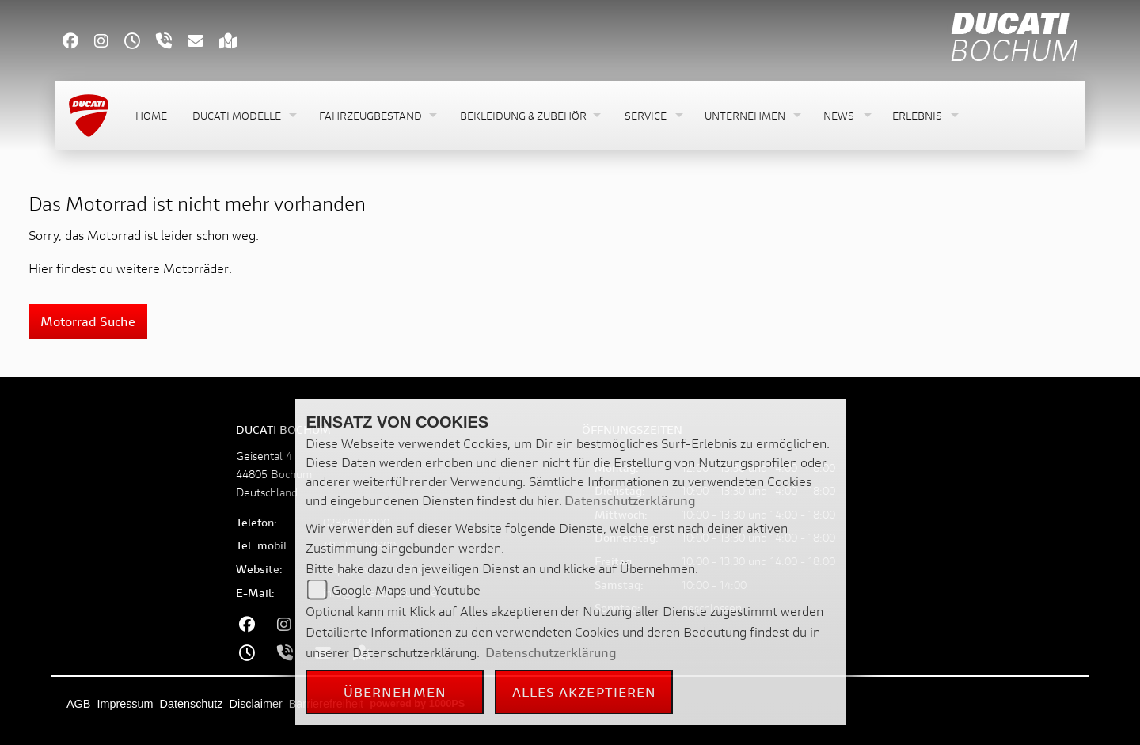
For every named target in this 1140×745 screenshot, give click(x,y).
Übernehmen (395, 691)
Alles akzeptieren (584, 691)
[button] (243, 116)
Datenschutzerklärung (630, 500)
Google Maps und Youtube (406, 589)
